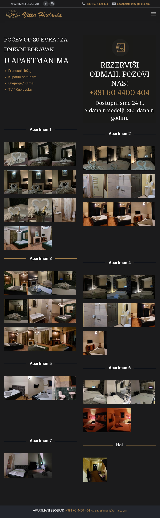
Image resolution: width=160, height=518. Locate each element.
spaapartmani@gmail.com (133, 3)
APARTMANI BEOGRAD (48, 510)
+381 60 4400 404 (97, 3)
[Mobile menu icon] (153, 13)
